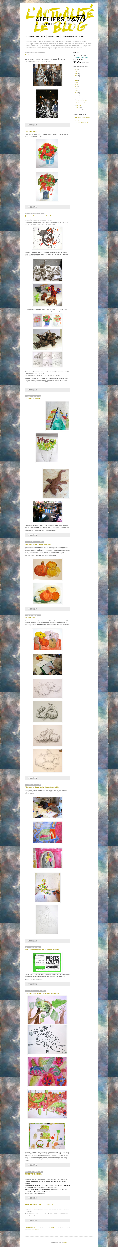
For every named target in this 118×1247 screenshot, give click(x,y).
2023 (76, 76)
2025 (76, 71)
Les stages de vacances (33, 398)
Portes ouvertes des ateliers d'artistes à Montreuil (42, 949)
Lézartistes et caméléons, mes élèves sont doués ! (42, 993)
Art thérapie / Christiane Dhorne (82, 122)
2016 (76, 90)
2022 (76, 78)
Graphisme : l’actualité (80, 119)
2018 (76, 86)
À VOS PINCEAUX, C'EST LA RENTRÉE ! (39, 1204)
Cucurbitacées (30, 618)
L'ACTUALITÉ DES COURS (32, 36)
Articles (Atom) (35, 1229)
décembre (79, 99)
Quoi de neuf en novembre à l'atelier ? (38, 216)
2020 (76, 82)
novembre (79, 105)
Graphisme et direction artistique (82, 117)
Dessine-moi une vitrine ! (33, 55)
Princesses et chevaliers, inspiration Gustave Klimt (42, 787)
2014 (76, 95)
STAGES (43, 36)
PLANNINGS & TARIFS (53, 36)
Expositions (77, 121)
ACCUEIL (81, 36)
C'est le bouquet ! (31, 131)
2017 (76, 88)
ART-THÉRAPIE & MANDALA (69, 36)
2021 (76, 80)
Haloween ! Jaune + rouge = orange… (38, 544)
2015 (76, 93)
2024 (76, 73)
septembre (79, 109)
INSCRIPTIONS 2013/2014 (33, 1174)
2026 (76, 69)
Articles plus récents (30, 1227)
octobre (78, 107)
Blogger (65, 1242)
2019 (76, 84)
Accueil (52, 1227)
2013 (76, 97)
